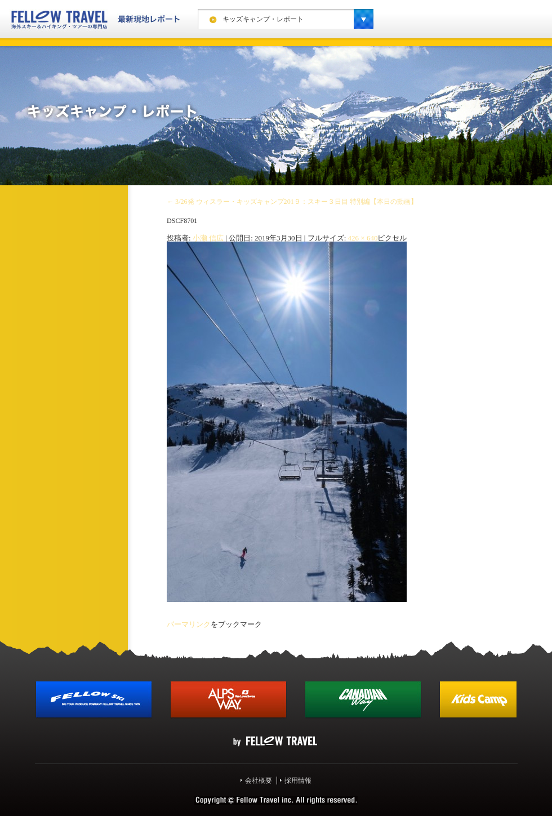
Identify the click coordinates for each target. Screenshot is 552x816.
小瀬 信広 (208, 238)
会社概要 (258, 780)
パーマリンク (189, 624)
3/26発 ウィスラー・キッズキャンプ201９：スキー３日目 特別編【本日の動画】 (292, 202)
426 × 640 (363, 238)
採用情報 (297, 780)
